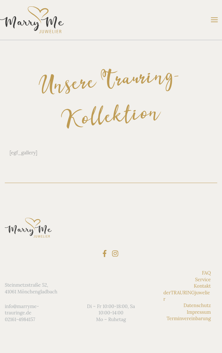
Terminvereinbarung (188, 318)
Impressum (199, 312)
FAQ (206, 273)
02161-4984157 (20, 319)
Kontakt (202, 286)
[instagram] (116, 253)
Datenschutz (197, 305)
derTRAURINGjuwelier (186, 295)
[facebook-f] (105, 253)
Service (203, 279)
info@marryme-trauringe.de (22, 309)
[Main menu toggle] (214, 19)
